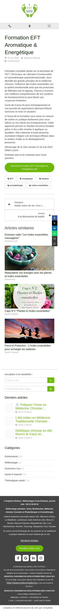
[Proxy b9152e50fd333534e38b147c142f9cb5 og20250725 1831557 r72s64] (9, 433)
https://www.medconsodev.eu (22, 582)
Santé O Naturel (13, 474)
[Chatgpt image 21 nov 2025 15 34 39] (9, 408)
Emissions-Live (13, 468)
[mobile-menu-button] (49, 26)
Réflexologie (11, 462)
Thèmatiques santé (15, 480)
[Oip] (9, 420)
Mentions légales (29, 540)
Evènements (11, 456)
